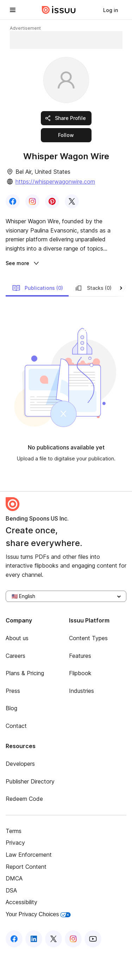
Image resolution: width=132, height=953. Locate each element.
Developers (20, 763)
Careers (15, 655)
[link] (111, 10)
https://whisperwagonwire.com (55, 181)
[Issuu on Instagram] (73, 938)
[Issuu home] (58, 10)
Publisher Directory (30, 781)
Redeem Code (24, 798)
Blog (11, 708)
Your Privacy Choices (38, 914)
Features (80, 655)
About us (17, 638)
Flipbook (80, 673)
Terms (13, 830)
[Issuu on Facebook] (14, 938)
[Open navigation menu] (13, 10)
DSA (11, 890)
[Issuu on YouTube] (92, 938)
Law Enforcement (29, 854)
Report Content (26, 866)
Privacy (15, 842)
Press (13, 690)
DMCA (14, 878)
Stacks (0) (93, 288)
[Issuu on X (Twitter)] (53, 938)
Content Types (88, 638)
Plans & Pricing (25, 673)
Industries (81, 690)
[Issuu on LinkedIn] (33, 938)
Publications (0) (37, 288)
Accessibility (21, 902)
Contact (16, 725)
